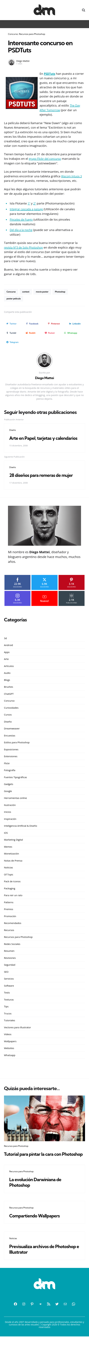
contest (27, 291)
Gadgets (8, 796)
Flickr (7, 775)
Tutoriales (9, 1032)
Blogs (7, 691)
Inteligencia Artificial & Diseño (20, 837)
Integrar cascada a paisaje (28, 209)
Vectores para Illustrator (17, 1039)
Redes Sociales (12, 955)
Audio (7, 684)
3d (5, 650)
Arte (6, 671)
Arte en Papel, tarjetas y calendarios (36, 441)
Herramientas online (15, 810)
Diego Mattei (23, 60)
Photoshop (63, 291)
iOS (6, 844)
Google (8, 802)
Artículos (9, 677)
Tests (7, 1004)
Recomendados (12, 935)
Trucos (7, 1025)
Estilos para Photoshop (17, 754)
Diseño (12, 430)
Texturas (9, 1011)
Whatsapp (9, 1067)
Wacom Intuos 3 (72, 176)
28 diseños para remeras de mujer (39, 484)
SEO (6, 983)
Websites (9, 1060)
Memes (8, 858)
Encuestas (9, 747)
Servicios (9, 990)
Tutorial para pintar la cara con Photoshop (38, 1168)
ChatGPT (9, 705)
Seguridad (9, 976)
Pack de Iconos (12, 893)
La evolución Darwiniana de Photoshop (40, 1199)
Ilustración (10, 816)
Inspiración (10, 830)
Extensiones (10, 768)
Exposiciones (11, 761)
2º (34, 203)
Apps (7, 663)
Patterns (8, 914)
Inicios (7, 823)
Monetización (11, 865)
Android (8, 657)
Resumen (9, 962)
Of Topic (8, 886)
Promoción (10, 928)
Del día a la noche (22, 230)
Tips (6, 1018)
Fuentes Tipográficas (15, 789)
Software (9, 997)
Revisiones (10, 969)
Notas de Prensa (13, 872)
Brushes (8, 698)
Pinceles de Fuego (22, 219)
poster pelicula (14, 299)
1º (29, 203)
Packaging (9, 900)
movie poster (44, 291)
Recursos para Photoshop (32, 34)
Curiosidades (11, 719)
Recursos (9, 941)
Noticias (8, 879)
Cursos (8, 726)
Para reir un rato (13, 907)
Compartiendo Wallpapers (39, 1233)
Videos (7, 1046)
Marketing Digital (13, 851)
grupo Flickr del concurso (46, 159)
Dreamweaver (12, 740)
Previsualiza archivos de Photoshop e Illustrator (36, 1267)
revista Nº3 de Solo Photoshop (25, 247)
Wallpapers (10, 1053)
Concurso (13, 34)
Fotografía (9, 782)
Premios (8, 921)
